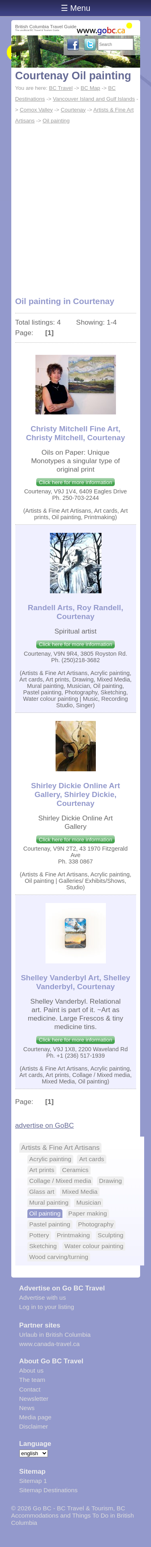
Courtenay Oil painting (73, 76)
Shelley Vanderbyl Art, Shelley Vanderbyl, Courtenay (75, 982)
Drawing (110, 1180)
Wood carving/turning (59, 1256)
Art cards (91, 1159)
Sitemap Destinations (48, 1490)
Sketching (43, 1246)
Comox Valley (36, 110)
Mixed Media (79, 1191)
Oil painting (56, 121)
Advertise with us (42, 1297)
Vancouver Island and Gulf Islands (94, 99)
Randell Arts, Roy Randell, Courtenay (75, 612)
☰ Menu (76, 8)
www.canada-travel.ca (49, 1343)
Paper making (87, 1213)
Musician (88, 1202)
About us (31, 1370)
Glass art (41, 1191)
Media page (35, 1417)
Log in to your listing (46, 1306)
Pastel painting (49, 1224)
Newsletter (34, 1398)
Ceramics (75, 1169)
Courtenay (73, 110)
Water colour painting (93, 1246)
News (27, 1407)
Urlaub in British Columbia (55, 1334)
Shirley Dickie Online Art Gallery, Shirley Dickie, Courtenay (75, 794)
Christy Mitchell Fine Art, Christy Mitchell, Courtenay (75, 433)
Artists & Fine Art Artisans (60, 1147)
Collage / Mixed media (60, 1180)
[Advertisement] (75, 205)
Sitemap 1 (33, 1480)
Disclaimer (33, 1426)
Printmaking (73, 1235)
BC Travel (60, 88)
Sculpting (111, 1235)
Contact (30, 1389)
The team (32, 1379)
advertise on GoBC (44, 1125)
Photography (96, 1224)
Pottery (39, 1235)
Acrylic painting (50, 1159)
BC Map (90, 88)
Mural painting (49, 1202)
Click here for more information (75, 482)
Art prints (41, 1169)
